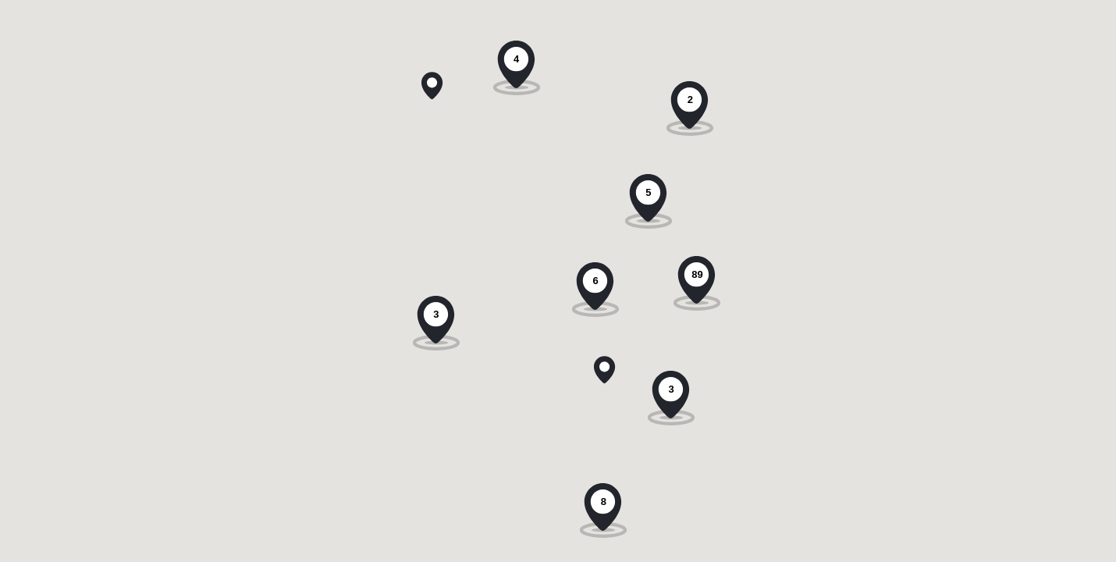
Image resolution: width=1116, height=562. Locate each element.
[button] (432, 79)
